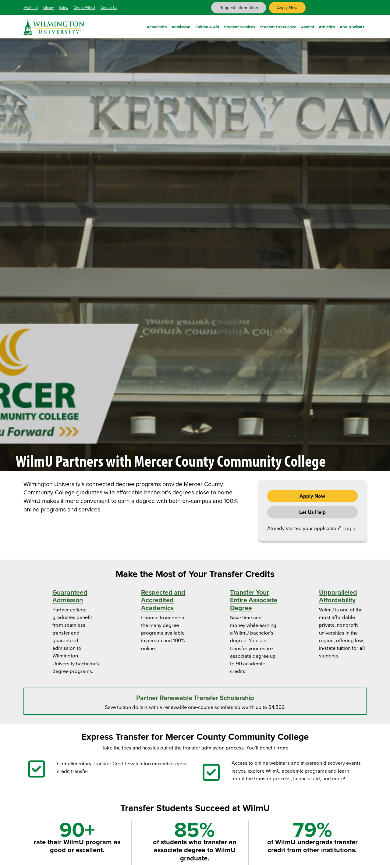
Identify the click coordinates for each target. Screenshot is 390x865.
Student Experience (278, 26)
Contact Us (109, 7)
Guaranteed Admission (69, 596)
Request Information (238, 7)
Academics (157, 26)
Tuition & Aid (207, 26)
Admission (181, 26)
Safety (63, 7)
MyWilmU (30, 7)
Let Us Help (312, 512)
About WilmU (352, 26)
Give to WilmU (84, 7)
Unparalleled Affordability (338, 596)
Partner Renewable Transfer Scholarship (195, 698)
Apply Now (287, 7)
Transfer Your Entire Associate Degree (253, 600)
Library (48, 7)
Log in (349, 528)
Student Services (239, 26)
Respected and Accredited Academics (163, 600)
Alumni (307, 26)
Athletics (327, 26)
